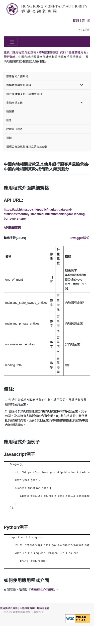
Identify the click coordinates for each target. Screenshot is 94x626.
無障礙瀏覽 (43, 608)
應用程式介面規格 (43, 590)
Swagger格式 (79, 238)
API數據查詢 (12, 227)
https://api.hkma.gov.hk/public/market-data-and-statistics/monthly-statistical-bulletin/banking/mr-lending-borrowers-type (45, 214)
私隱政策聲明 (27, 608)
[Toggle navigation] (12, 42)
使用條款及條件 (9, 608)
